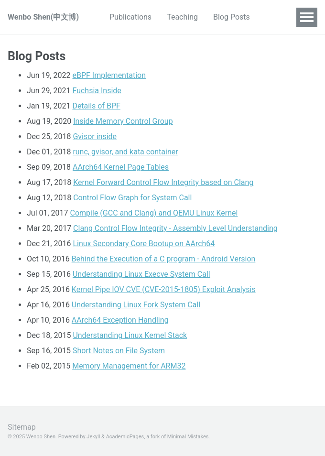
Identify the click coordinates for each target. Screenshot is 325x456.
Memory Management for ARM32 (128, 365)
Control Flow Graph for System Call (132, 197)
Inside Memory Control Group (123, 121)
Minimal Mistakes (188, 437)
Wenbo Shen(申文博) (43, 17)
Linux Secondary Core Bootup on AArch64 (144, 243)
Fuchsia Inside (97, 90)
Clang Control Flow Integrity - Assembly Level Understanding (175, 228)
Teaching (182, 17)
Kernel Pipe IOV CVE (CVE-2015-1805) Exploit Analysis (164, 289)
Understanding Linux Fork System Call (136, 304)
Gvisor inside (95, 136)
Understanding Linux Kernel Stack (130, 335)
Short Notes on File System (119, 350)
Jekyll (93, 437)
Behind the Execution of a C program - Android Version (164, 258)
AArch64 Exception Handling (120, 320)
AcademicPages (125, 437)
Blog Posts (231, 17)
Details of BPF (96, 105)
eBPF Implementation (109, 75)
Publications (130, 17)
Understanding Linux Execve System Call (141, 274)
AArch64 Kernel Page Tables (121, 167)
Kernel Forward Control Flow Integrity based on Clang (163, 182)
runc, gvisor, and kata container (125, 151)
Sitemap (22, 427)
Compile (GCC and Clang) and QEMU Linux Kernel (154, 212)
